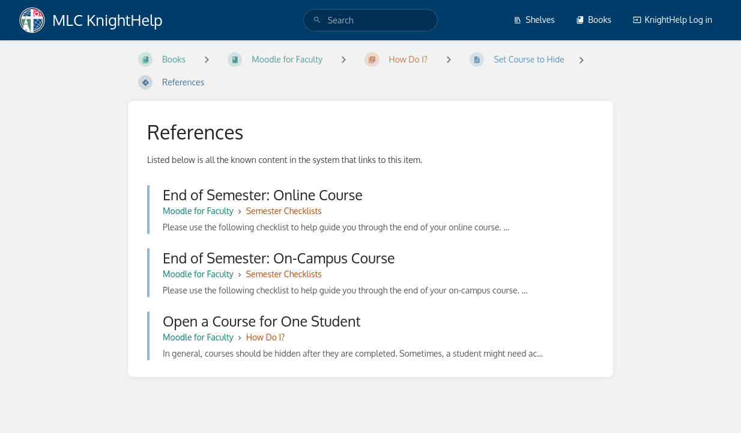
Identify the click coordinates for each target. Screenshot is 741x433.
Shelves (534, 19)
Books (593, 19)
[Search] (317, 20)
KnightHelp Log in (672, 19)
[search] (370, 20)
